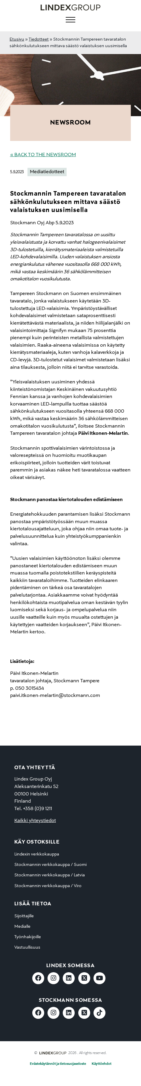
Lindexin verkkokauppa (36, 854)
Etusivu (17, 39)
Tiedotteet (39, 39)
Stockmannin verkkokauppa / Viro (48, 886)
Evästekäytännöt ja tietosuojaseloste (58, 1064)
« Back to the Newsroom (43, 155)
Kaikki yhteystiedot (35, 821)
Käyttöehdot (101, 1064)
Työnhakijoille (27, 937)
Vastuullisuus (27, 947)
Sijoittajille (24, 916)
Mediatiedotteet (47, 172)
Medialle (22, 926)
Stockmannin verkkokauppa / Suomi (50, 864)
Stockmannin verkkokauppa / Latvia (49, 875)
